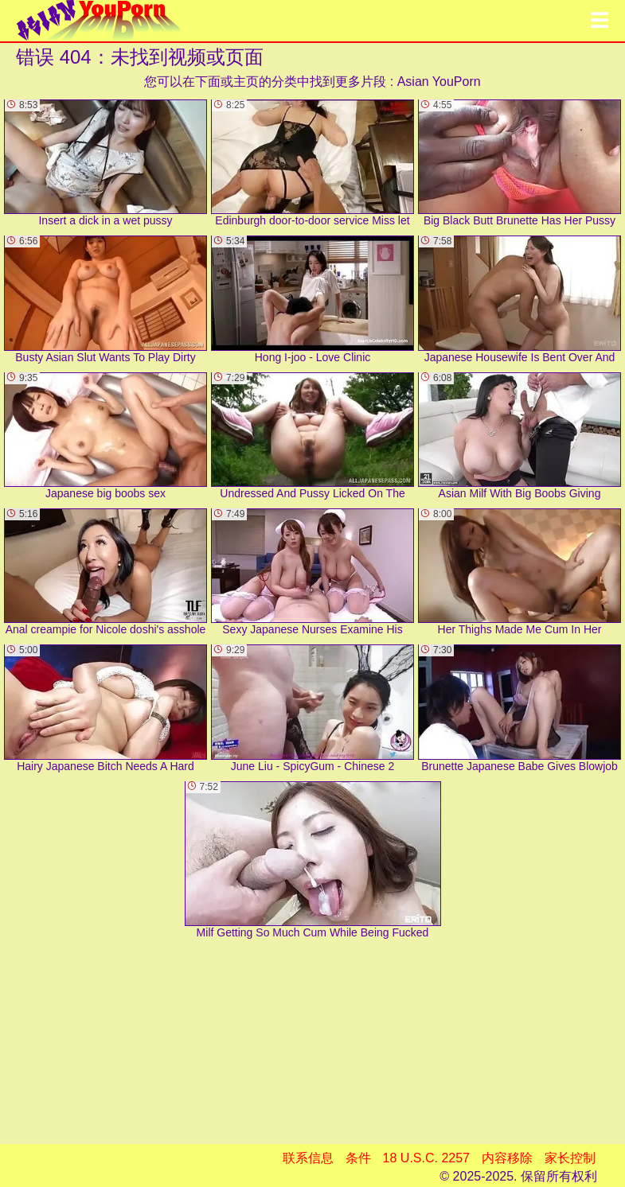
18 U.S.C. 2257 (426, 1158)
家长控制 (570, 1158)
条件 (358, 1158)
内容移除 (507, 1158)
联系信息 (308, 1158)
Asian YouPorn (439, 81)
